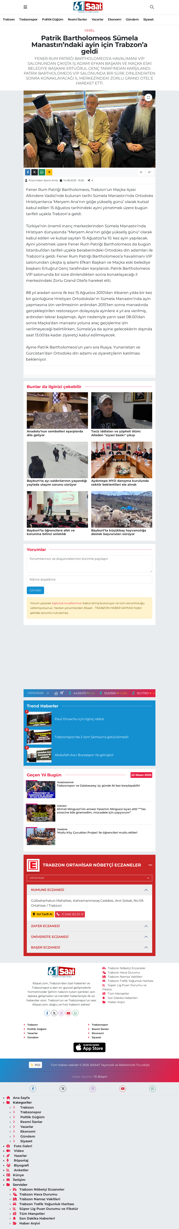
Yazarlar (98, 19)
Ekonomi (114, 19)
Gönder (35, 590)
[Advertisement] (89, 657)
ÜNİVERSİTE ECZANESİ (49, 937)
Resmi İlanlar (77, 19)
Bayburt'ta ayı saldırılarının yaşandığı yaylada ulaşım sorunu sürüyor (57, 482)
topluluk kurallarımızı (67, 603)
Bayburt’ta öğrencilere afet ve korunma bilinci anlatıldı (51, 532)
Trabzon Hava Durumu (121, 972)
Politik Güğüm (52, 19)
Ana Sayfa (18, 1098)
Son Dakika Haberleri (120, 998)
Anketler (17, 1170)
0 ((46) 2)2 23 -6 (70, 914)
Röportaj (17, 1160)
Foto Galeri (19, 1146)
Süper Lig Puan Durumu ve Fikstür (45, 1209)
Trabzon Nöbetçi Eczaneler (124, 968)
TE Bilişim (100, 1076)
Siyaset (148, 19)
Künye (15, 1175)
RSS (35, 1065)
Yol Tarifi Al (42, 914)
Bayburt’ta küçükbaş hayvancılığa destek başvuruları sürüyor (118, 532)
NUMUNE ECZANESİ (47, 890)
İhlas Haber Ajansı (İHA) (43, 180)
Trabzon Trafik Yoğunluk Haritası (128, 981)
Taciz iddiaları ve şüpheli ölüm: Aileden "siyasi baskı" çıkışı (116, 433)
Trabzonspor (28, 19)
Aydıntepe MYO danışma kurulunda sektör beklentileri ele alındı (120, 482)
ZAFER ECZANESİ (45, 926)
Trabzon (9, 19)
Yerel (89, 30)
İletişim (15, 1180)
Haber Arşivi (113, 1002)
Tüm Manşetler (115, 993)
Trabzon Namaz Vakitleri (122, 976)
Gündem (132, 19)
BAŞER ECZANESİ (45, 947)
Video (15, 1151)
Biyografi (17, 1165)
